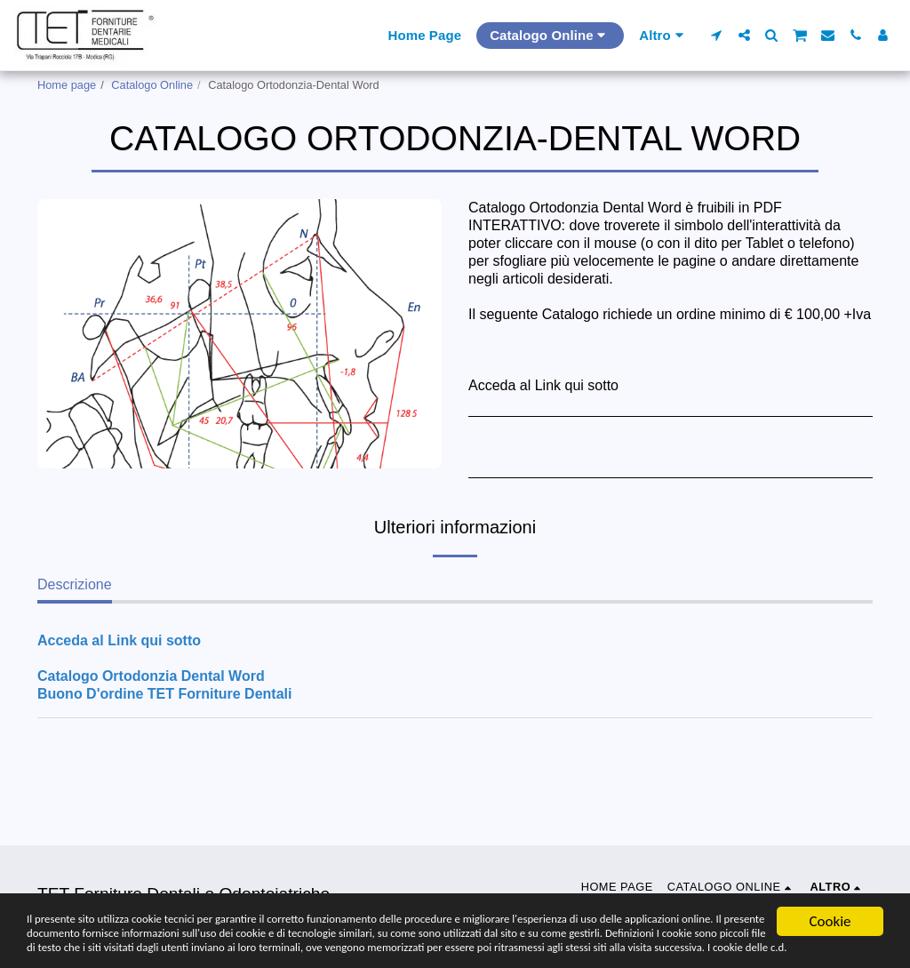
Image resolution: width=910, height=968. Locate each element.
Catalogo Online (152, 85)
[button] (717, 35)
